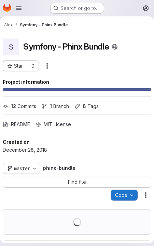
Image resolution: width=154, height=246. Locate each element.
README (16, 124)
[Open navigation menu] (18, 8)
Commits (19, 106)
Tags (86, 106)
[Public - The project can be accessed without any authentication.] (114, 47)
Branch (55, 106)
